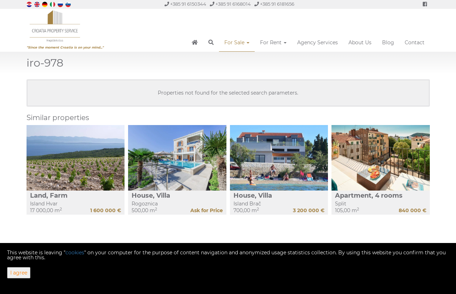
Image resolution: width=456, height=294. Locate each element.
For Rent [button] (273, 42)
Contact (415, 42)
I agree (18, 273)
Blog (388, 42)
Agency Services (317, 42)
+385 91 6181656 (274, 4)
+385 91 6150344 (185, 4)
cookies (74, 252)
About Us (359, 42)
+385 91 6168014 (230, 4)
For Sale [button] (236, 42)
